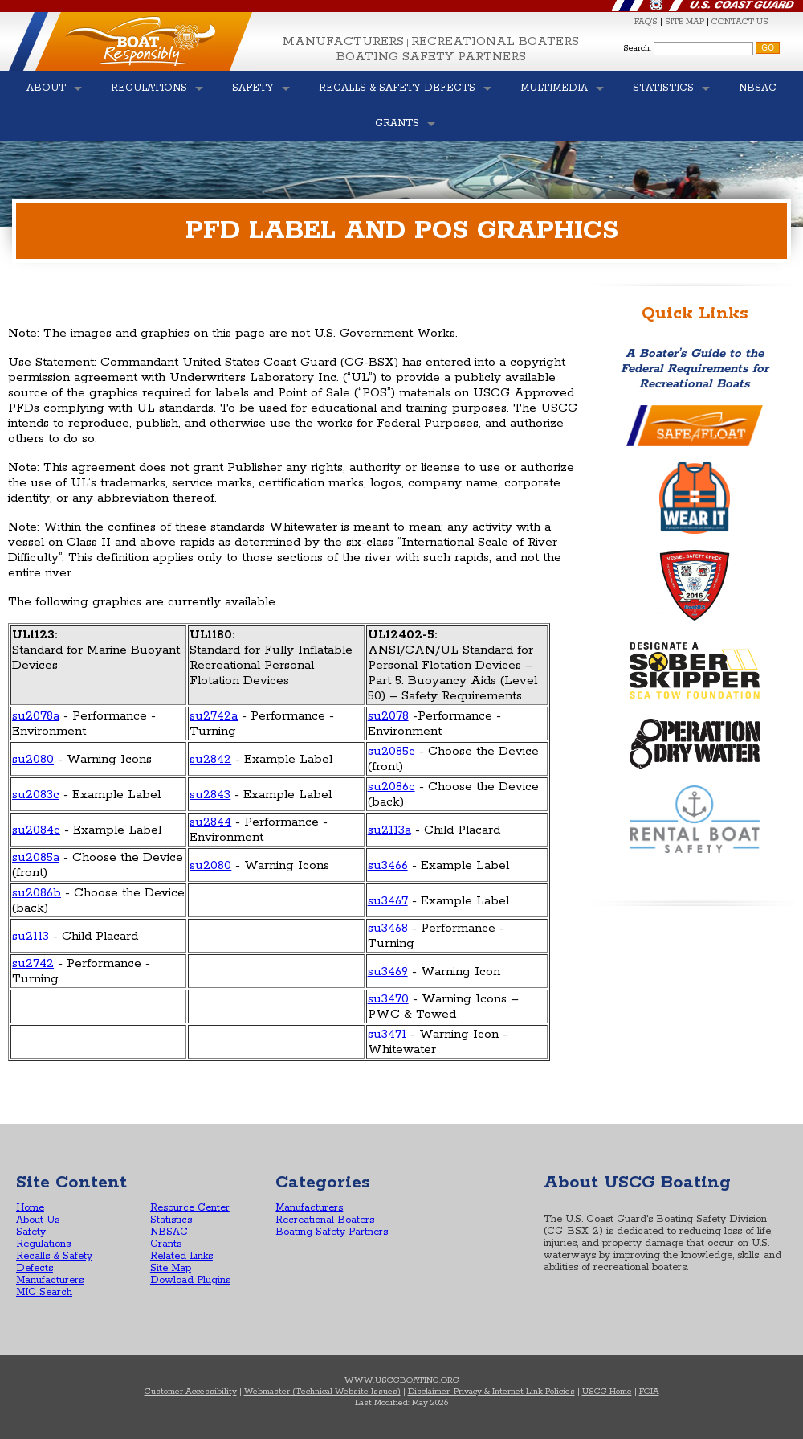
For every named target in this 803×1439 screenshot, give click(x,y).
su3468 (388, 928)
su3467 (388, 900)
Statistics (171, 1220)
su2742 (33, 963)
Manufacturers (343, 41)
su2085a (35, 857)
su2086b (36, 892)
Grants (165, 1244)
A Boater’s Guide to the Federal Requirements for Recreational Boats (694, 369)
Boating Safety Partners (431, 56)
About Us (37, 1220)
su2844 (210, 822)
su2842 (210, 759)
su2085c (391, 751)
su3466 (388, 865)
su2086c (391, 786)
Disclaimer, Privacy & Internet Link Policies (491, 1391)
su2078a (35, 716)
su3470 (388, 998)
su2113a (389, 830)
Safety (31, 1232)
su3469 (388, 971)
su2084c (36, 830)
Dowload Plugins (190, 1280)
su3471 (387, 1034)
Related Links (181, 1256)
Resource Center (190, 1208)
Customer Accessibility (191, 1391)
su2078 (388, 716)
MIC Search (44, 1292)
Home (30, 1208)
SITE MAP (684, 21)
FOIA (649, 1391)
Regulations (43, 1244)
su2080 (33, 759)
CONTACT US (739, 21)
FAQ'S (646, 21)
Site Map (170, 1268)
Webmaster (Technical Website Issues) (322, 1391)
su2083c (35, 794)
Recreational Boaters (495, 41)
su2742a (214, 716)
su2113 (30, 936)
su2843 (210, 794)
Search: (637, 48)
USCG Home (607, 1391)
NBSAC (169, 1232)
